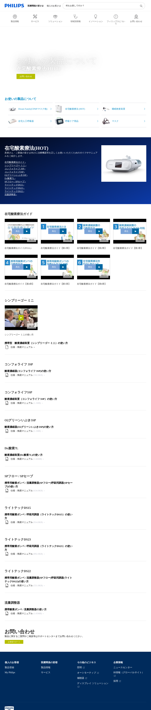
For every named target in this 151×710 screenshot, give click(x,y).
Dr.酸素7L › (10, 178)
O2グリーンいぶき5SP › (16, 175)
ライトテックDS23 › (15, 188)
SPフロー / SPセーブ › (15, 181)
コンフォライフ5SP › (15, 172)
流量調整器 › (11, 194)
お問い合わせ (26, 76)
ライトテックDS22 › (14, 191)
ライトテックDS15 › (14, 185)
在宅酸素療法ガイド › (15, 162)
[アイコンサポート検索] (141, 6)
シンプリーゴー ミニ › (15, 165)
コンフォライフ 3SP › (15, 168)
